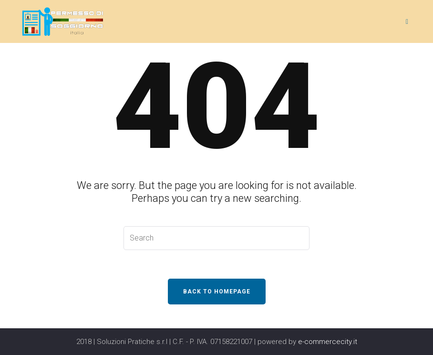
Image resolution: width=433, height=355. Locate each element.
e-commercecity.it (327, 341)
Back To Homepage (216, 291)
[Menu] (409, 21)
